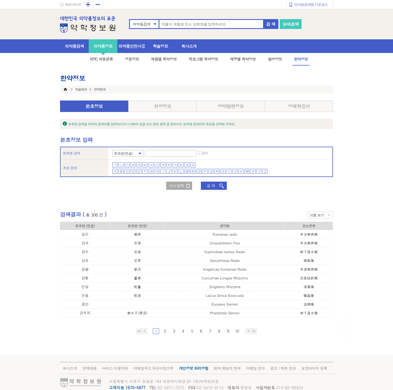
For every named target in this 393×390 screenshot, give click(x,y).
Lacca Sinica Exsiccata (225, 295)
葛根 (137, 234)
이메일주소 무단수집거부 (153, 368)
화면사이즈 (73, 4)
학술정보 (160, 46)
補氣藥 (308, 260)
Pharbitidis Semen (225, 312)
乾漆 (137, 295)
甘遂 (137, 251)
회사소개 (189, 46)
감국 (84, 243)
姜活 (137, 269)
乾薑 (137, 286)
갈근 (84, 234)
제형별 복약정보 (243, 59)
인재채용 (89, 368)
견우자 (85, 312)
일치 (205, 153)
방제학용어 (299, 106)
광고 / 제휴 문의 (283, 368)
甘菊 (137, 243)
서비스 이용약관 (115, 368)
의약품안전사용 (131, 46)
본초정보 (94, 106)
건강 (84, 286)
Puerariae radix (225, 234)
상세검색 (290, 24)
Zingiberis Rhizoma (224, 286)
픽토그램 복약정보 (203, 59)
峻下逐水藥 (309, 251)
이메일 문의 (255, 368)
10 (237, 331)
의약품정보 (103, 46)
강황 (84, 277)
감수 (84, 251)
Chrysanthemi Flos (225, 243)
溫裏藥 (308, 286)
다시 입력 (176, 186)
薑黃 (137, 277)
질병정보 (275, 59)
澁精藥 (308, 304)
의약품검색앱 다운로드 (311, 4)
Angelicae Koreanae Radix (224, 269)
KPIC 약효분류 (101, 59)
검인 (84, 304)
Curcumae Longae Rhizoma (225, 277)
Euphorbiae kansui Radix (224, 251)
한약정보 (301, 59)
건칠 (84, 295)
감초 (84, 260)
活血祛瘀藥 (309, 277)
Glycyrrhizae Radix (225, 260)
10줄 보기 (316, 215)
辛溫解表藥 (309, 269)
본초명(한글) (123, 153)
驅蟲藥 (308, 295)
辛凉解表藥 (309, 234)
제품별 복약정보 (164, 59)
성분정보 (132, 59)
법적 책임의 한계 (227, 368)
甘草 (137, 260)
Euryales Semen (225, 304)
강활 (84, 269)
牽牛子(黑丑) (137, 312)
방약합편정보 (231, 106)
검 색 (270, 24)
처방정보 (162, 106)
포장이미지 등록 (314, 368)
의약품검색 (141, 24)
